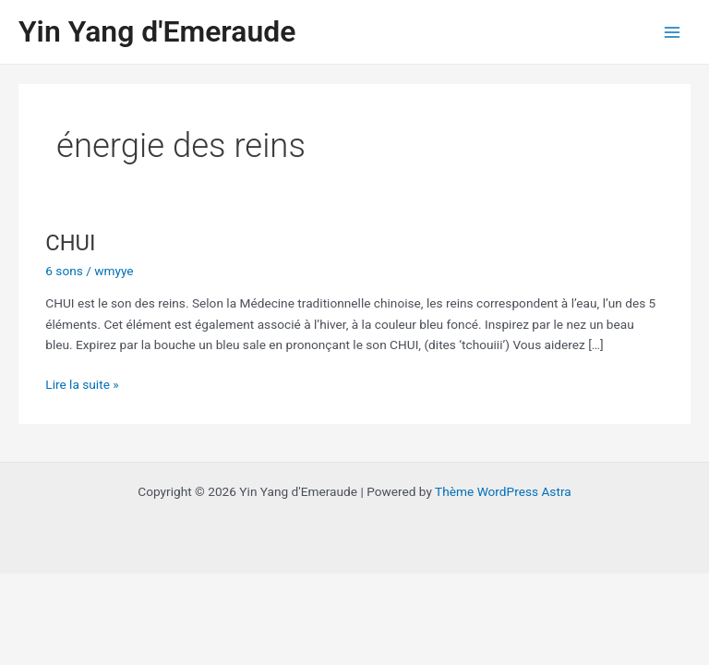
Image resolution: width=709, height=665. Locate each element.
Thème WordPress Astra (503, 491)
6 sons (64, 270)
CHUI (70, 243)
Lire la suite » (81, 383)
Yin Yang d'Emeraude (156, 31)
